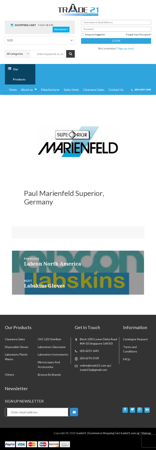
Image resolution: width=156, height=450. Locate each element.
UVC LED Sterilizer (49, 339)
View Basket (61, 29)
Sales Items (71, 89)
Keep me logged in (93, 34)
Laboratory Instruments (53, 354)
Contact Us (116, 89)
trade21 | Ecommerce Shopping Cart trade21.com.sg (107, 433)
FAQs (126, 359)
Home (13, 89)
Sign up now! (126, 48)
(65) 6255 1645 (142, 89)
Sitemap (146, 433)
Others (9, 374)
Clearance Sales (93, 89)
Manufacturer (50, 89)
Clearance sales (15, 339)
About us (27, 89)
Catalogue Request (135, 339)
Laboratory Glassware (52, 347)
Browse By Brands (49, 374)
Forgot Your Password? (138, 34)
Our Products (19, 74)
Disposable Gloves (16, 347)
